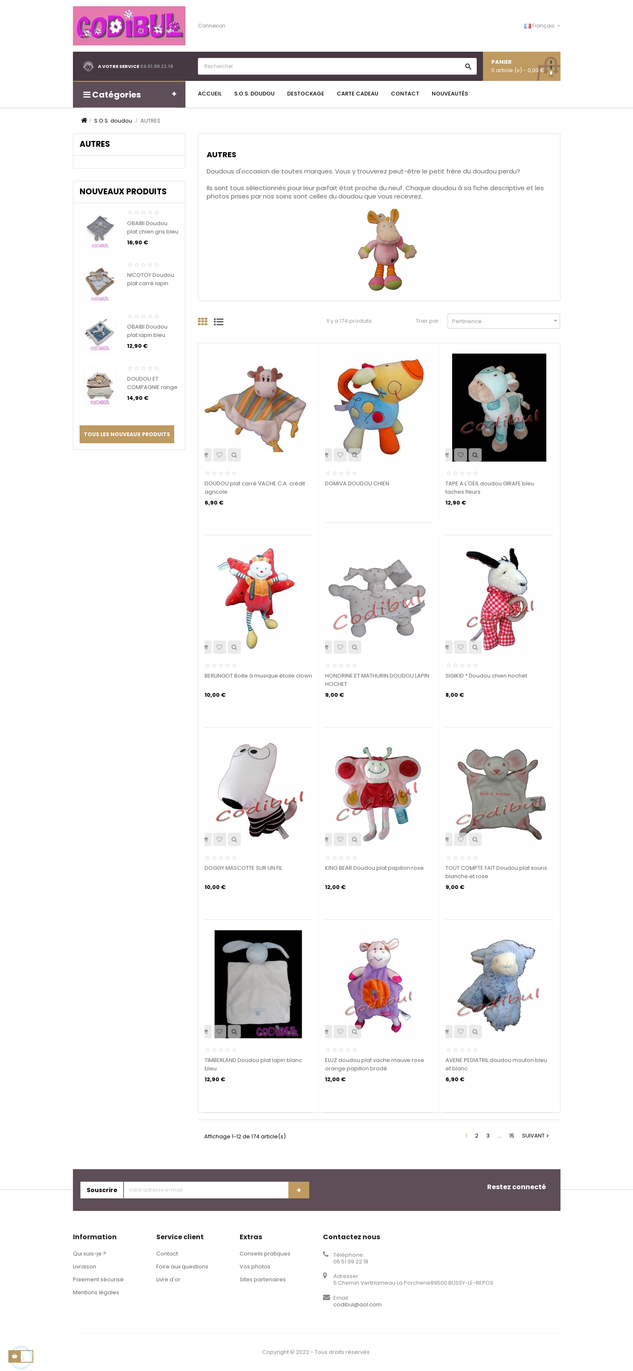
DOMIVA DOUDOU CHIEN (357, 483)
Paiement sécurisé (98, 1279)
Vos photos (255, 1267)
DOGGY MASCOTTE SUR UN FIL (243, 868)
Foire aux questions (182, 1267)
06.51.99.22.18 (156, 66)
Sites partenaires (263, 1279)
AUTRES (95, 144)
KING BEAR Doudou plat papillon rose (374, 868)
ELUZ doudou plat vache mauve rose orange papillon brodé (374, 1064)
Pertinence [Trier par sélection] (506, 321)
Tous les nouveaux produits (127, 434)
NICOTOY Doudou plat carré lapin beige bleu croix (150, 283)
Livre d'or (168, 1279)
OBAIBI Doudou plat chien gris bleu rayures (152, 231)
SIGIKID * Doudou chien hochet (486, 676)
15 (511, 1135)
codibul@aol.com (357, 1304)
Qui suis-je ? (89, 1254)
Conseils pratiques (265, 1254)
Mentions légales (96, 1292)
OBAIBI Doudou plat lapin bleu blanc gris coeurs (150, 335)
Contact (167, 1254)
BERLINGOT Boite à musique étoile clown (258, 676)
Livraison (84, 1267)
